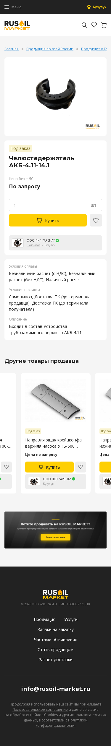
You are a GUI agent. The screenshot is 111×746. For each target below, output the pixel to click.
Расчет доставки (55, 659)
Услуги (71, 619)
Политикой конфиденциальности (62, 723)
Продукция (44, 619)
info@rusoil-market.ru (55, 689)
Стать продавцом (55, 649)
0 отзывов (33, 245)
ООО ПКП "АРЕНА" (41, 240)
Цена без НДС (21, 178)
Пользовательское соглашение (40, 709)
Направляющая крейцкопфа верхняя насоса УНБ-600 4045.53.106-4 (53, 443)
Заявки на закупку (56, 629)
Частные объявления (55, 639)
